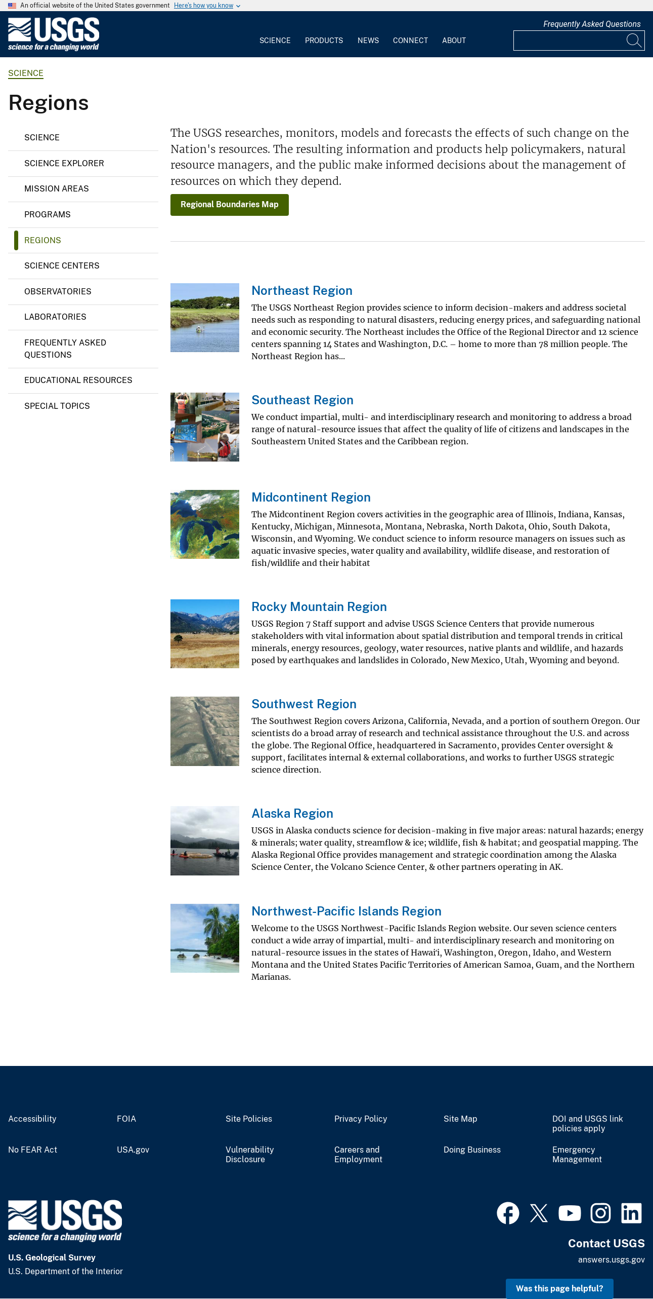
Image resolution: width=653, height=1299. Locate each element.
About (454, 40)
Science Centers (62, 266)
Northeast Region (302, 290)
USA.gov (133, 1150)
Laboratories (55, 317)
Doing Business (472, 1150)
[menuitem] (275, 34)
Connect (410, 40)
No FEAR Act (32, 1150)
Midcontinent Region (311, 497)
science (25, 73)
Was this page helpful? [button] (559, 1288)
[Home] (53, 49)
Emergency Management (577, 1154)
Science (275, 40)
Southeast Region (302, 400)
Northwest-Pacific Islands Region (346, 911)
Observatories (58, 291)
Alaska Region (292, 813)
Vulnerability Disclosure (250, 1154)
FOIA (126, 1119)
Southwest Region (304, 704)
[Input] (579, 40)
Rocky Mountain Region (319, 606)
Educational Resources (78, 380)
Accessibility (32, 1119)
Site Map (460, 1119)
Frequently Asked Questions (592, 24)
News (368, 40)
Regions (42, 240)
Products (324, 40)
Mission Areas (56, 189)
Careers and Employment (358, 1154)
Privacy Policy (360, 1119)
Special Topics (57, 406)
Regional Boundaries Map (230, 204)
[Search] (635, 40)
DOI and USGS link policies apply (587, 1124)
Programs (47, 214)
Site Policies (249, 1119)
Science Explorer (64, 163)
